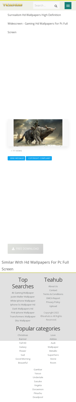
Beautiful (23, 362)
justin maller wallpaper (23, 296)
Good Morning (22, 358)
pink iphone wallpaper (23, 312)
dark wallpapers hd (22, 308)
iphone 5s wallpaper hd (22, 304)
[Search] (56, 6)
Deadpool (38, 397)
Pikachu (38, 393)
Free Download (25, 249)
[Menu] (68, 5)
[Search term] (46, 5)
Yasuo (38, 373)
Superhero (53, 354)
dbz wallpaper (22, 320)
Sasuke (38, 381)
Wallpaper (53, 346)
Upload (53, 306)
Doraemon (38, 389)
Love (53, 335)
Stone (53, 358)
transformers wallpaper (23, 316)
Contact (53, 290)
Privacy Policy (53, 302)
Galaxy (23, 346)
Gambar (38, 369)
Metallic (53, 350)
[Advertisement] (38, 78)
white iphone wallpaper (22, 300)
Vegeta (38, 385)
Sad (23, 354)
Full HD (22, 342)
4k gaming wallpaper (23, 292)
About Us (53, 286)
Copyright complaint (38, 158)
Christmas (23, 335)
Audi (53, 342)
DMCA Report (53, 298)
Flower (22, 350)
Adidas (53, 339)
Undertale (38, 377)
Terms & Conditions (53, 294)
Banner (23, 339)
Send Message (16, 158)
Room (53, 362)
